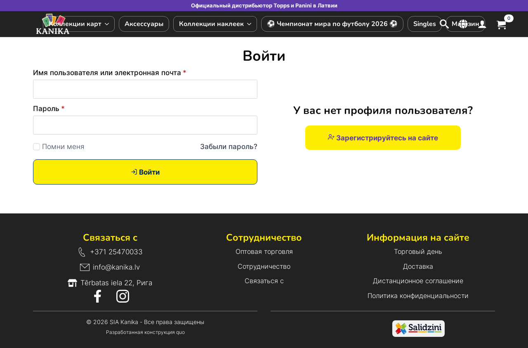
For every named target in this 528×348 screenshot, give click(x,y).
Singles (424, 23)
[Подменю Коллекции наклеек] (250, 24)
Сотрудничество (264, 266)
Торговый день (418, 251)
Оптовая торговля (264, 251)
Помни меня (63, 146)
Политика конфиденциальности (418, 295)
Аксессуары (144, 23)
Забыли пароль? (228, 146)
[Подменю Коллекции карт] (107, 24)
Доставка (418, 266)
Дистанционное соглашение (418, 281)
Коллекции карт (75, 23)
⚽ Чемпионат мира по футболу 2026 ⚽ (332, 23)
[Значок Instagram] (122, 296)
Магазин (465, 23)
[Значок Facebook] (97, 296)
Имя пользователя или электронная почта (109, 72)
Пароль (49, 108)
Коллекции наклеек (211, 23)
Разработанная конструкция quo (145, 332)
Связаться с (264, 281)
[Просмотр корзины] (501, 23)
